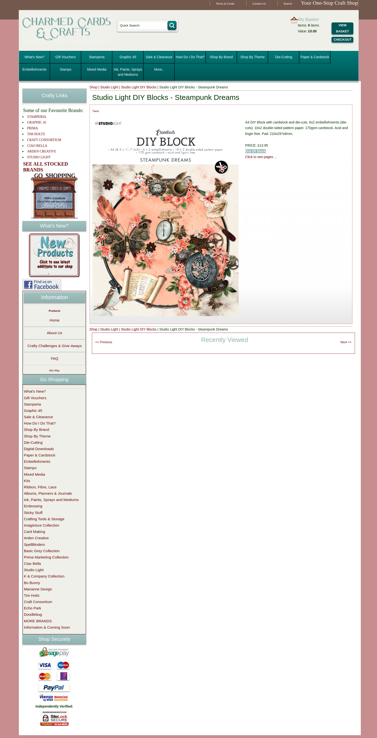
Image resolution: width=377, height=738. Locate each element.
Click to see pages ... (261, 157)
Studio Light (109, 87)
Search (288, 3)
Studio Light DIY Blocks (138, 87)
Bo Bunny (32, 583)
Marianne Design (38, 589)
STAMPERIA (36, 117)
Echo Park (32, 608)
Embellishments (34, 69)
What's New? (34, 57)
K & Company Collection (44, 576)
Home (55, 320)
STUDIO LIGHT (39, 157)
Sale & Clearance (159, 57)
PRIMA (32, 128)
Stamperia (97, 57)
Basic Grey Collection (42, 551)
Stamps (65, 69)
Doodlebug (33, 614)
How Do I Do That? (190, 57)
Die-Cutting (283, 57)
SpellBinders (34, 544)
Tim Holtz (31, 595)
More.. (159, 69)
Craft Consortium (38, 602)
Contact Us (259, 3)
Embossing (33, 506)
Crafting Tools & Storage (44, 519)
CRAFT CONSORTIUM (44, 140)
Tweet (95, 111)
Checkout (342, 39)
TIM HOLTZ (36, 134)
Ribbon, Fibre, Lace (40, 487)
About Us (54, 333)
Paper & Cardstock (315, 57)
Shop (94, 87)
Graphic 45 (128, 57)
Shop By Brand (221, 57)
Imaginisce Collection (41, 525)
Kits (27, 481)
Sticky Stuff (33, 513)
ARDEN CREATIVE (41, 151)
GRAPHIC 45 (36, 122)
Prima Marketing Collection (46, 557)
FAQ (54, 358)
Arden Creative (36, 538)
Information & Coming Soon (47, 627)
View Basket (342, 28)
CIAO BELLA (37, 146)
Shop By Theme (252, 57)
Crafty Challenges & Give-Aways (55, 346)
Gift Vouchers (65, 57)
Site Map (54, 370)
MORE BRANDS (38, 621)
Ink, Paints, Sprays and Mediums (128, 71)
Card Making (34, 532)
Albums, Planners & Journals (48, 493)
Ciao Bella (32, 563)
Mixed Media (96, 69)
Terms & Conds (225, 3)
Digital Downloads (39, 449)
